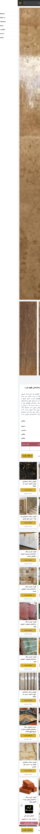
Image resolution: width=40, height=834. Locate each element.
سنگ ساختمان (10, 494)
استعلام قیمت (9, 456)
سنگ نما (29, 494)
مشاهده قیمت (29, 490)
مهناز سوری (24, 456)
